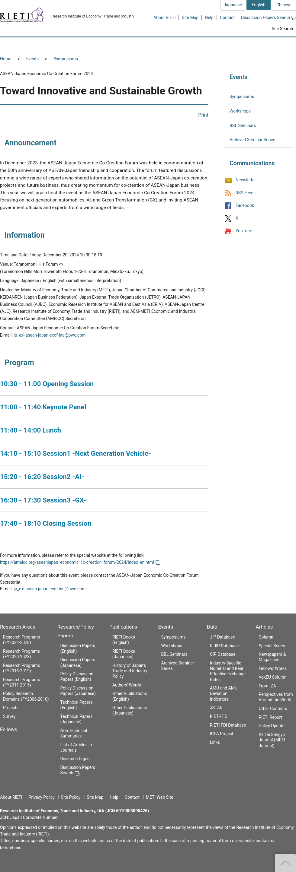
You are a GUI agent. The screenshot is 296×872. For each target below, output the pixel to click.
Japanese (233, 4)
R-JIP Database (224, 645)
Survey (9, 716)
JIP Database (222, 637)
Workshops (240, 111)
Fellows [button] (68, 44)
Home (5, 58)
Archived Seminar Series (252, 139)
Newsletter (246, 180)
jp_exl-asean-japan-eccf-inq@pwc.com (49, 335)
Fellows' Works (273, 668)
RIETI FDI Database (228, 725)
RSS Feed (244, 192)
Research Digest (75, 758)
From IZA (267, 685)
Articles (264, 627)
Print (203, 115)
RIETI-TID (218, 716)
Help (209, 17)
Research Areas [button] (25, 44)
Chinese (283, 4)
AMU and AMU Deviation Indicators (223, 693)
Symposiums (65, 58)
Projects (10, 707)
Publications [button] (173, 44)
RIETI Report (270, 717)
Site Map (190, 17)
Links (215, 742)
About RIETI (164, 17)
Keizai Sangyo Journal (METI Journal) (272, 740)
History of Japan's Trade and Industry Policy (129, 671)
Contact (227, 17)
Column (266, 637)
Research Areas (17, 627)
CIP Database (222, 654)
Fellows (8, 729)
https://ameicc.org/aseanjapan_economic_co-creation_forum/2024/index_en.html (80, 562)
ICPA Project (221, 733)
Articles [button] (277, 44)
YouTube (244, 230)
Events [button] (212, 44)
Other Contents (273, 708)
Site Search (282, 28)
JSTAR (216, 707)
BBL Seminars (243, 125)
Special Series (272, 645)
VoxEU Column (272, 677)
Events (32, 58)
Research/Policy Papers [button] (119, 44)
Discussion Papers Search (268, 17)
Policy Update (271, 725)
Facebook (245, 205)
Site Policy (71, 797)
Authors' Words (126, 685)
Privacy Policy (41, 797)
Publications (123, 627)
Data (212, 627)
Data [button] (243, 44)
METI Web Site (159, 797)
